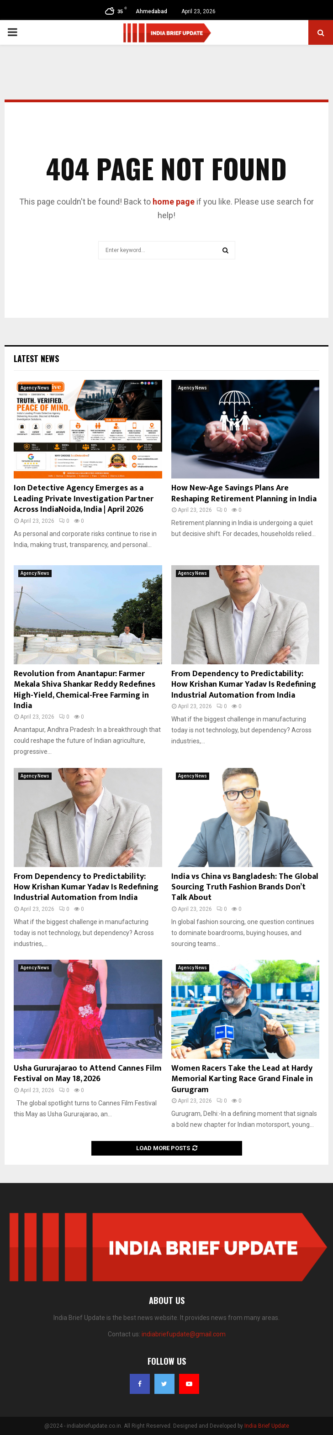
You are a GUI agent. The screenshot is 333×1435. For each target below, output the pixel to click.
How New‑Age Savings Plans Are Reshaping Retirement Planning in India (244, 493)
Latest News (36, 358)
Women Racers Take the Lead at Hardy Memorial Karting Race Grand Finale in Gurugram (242, 1079)
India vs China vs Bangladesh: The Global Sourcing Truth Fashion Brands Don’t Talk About (244, 887)
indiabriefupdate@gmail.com (184, 1334)
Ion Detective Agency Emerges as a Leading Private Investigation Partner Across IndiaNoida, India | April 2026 (83, 498)
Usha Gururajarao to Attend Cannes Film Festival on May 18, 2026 (88, 1074)
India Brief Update (266, 1426)
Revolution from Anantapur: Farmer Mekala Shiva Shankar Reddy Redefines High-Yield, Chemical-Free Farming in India (84, 690)
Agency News (35, 387)
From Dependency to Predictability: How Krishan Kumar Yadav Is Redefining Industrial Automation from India (243, 684)
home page (174, 201)
